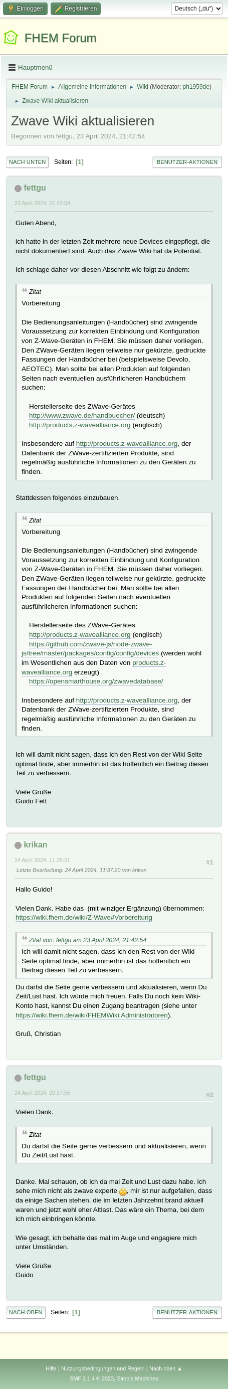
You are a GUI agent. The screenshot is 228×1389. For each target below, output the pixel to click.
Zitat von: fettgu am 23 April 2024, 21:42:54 (87, 940)
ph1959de (196, 86)
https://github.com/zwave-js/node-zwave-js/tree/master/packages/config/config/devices (90, 648)
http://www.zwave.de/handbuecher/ (82, 415)
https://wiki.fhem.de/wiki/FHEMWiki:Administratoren (92, 1015)
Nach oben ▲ (165, 1368)
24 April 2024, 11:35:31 (42, 860)
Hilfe (51, 1368)
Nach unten (27, 162)
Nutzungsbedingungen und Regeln (102, 1368)
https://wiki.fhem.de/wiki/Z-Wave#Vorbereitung (84, 917)
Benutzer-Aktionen (187, 162)
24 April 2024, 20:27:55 (42, 1093)
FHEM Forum (61, 38)
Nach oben (26, 1312)
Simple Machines (137, 1378)
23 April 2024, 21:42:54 (42, 203)
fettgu (35, 188)
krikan (35, 844)
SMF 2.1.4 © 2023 (92, 1378)
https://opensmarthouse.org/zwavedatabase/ (96, 681)
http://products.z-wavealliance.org (80, 425)
